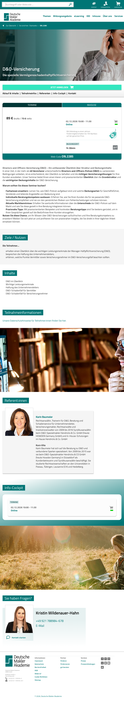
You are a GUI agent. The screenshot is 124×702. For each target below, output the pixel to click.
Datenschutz (39, 664)
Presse (83, 661)
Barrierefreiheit (40, 667)
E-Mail (40, 625)
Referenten (45, 93)
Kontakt (72, 93)
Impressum (39, 661)
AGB (36, 670)
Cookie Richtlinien (41, 677)
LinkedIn (102, 663)
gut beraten (64, 667)
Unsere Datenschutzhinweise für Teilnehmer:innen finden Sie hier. (34, 320)
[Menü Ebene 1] (47, 18)
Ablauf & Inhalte (11, 93)
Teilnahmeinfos (29, 93)
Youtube (108, 663)
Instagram (108, 658)
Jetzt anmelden (59, 87)
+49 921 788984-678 (49, 620)
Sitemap (38, 680)
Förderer (63, 661)
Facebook (102, 658)
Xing (105, 658)
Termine (32, 105)
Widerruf (38, 673)
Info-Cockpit (59, 93)
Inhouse (91, 105)
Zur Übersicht (11, 25)
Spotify (105, 663)
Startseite (33, 25)
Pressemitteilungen (88, 664)
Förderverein (65, 664)
